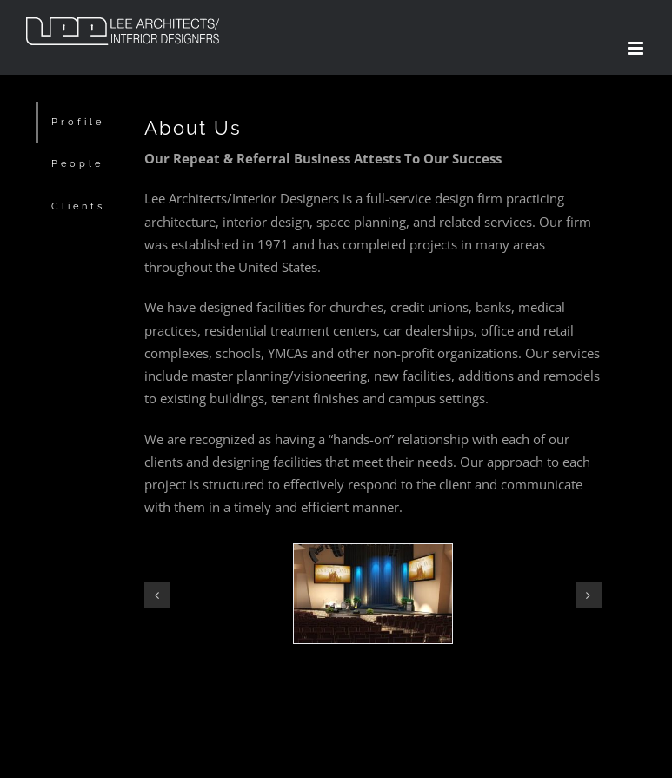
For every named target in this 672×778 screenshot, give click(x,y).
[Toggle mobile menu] (637, 48)
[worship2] (373, 553)
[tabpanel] (373, 409)
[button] (157, 595)
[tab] (77, 122)
